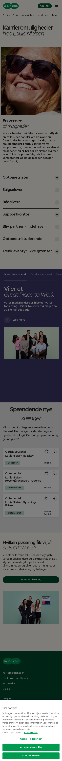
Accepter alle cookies (31, 747)
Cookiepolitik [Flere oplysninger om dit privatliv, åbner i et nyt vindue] (31, 733)
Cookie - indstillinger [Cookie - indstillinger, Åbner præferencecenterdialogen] (31, 739)
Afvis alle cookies (31, 756)
